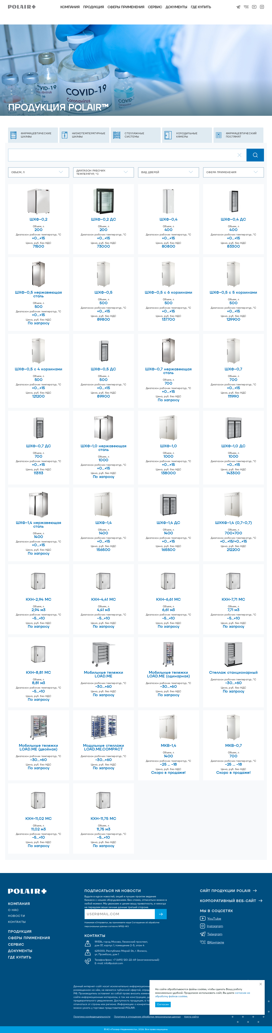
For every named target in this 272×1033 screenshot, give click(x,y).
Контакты (17, 922)
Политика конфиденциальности (91, 1016)
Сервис (155, 7)
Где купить (201, 7)
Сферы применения (125, 7)
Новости (16, 916)
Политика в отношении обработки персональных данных (147, 1016)
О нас (13, 910)
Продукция (93, 7)
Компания (70, 7)
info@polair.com (113, 963)
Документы (176, 7)
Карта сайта (191, 1016)
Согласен (163, 1004)
